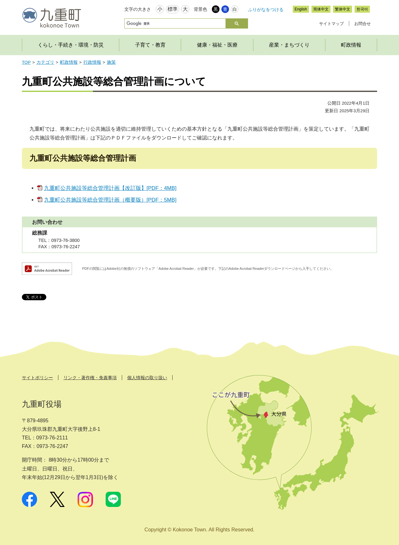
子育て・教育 (150, 45)
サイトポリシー (37, 377)
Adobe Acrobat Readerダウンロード (47, 269)
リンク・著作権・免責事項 (90, 377)
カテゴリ (45, 62)
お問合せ (362, 24)
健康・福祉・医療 (217, 45)
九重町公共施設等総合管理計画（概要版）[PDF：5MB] (110, 200)
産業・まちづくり (289, 45)
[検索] (174, 23)
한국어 (362, 9)
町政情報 (351, 45)
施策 (111, 62)
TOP (26, 62)
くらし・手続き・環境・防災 (71, 45)
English (301, 9)
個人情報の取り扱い (147, 377)
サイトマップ (331, 24)
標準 (172, 9)
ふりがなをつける (266, 9)
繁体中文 (342, 9)
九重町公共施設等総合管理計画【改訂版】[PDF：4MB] (110, 188)
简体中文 (321, 9)
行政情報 (92, 62)
